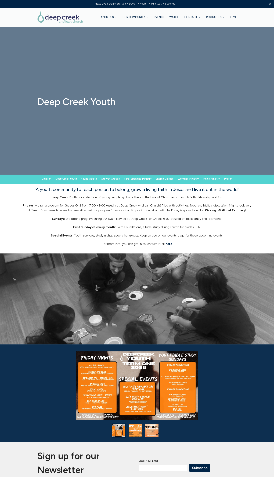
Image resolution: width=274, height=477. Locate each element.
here (168, 244)
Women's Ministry (188, 178)
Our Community (135, 17)
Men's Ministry (211, 178)
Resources (215, 17)
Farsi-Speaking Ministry (138, 178)
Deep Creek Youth (66, 178)
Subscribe (200, 468)
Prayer (228, 178)
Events (159, 17)
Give (233, 17)
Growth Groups (110, 178)
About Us (109, 17)
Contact (192, 17)
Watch (174, 17)
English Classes (165, 178)
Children (46, 178)
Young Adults (89, 178)
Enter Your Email (148, 460)
